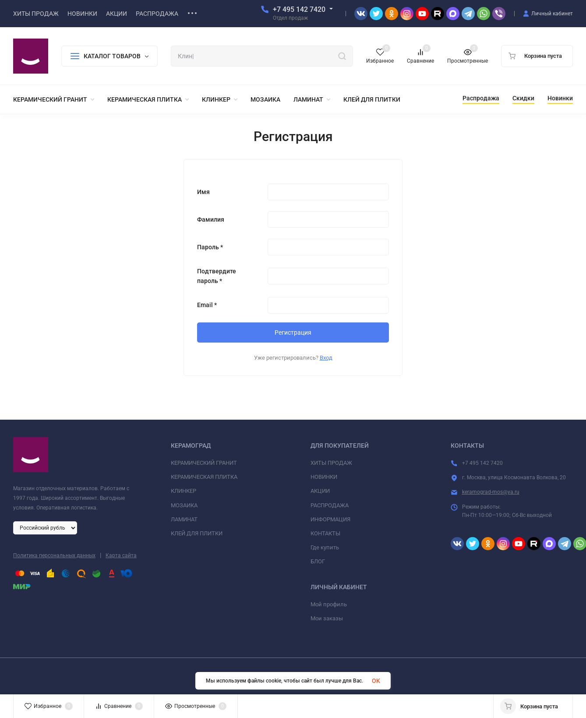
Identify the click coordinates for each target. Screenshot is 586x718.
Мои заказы (327, 618)
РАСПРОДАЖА (330, 505)
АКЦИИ (320, 491)
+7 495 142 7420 (299, 9)
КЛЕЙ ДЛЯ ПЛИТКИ (196, 533)
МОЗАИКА (184, 505)
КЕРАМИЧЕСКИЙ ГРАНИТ (204, 463)
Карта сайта (121, 555)
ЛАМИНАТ (184, 519)
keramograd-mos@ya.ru (490, 492)
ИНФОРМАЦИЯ (330, 519)
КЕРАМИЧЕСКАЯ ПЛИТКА (204, 477)
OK (376, 680)
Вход (326, 357)
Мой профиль (329, 604)
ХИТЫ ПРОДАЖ (331, 463)
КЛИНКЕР (183, 491)
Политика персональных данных (54, 555)
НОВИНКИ (324, 477)
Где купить (325, 547)
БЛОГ (318, 561)
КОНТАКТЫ (325, 533)
